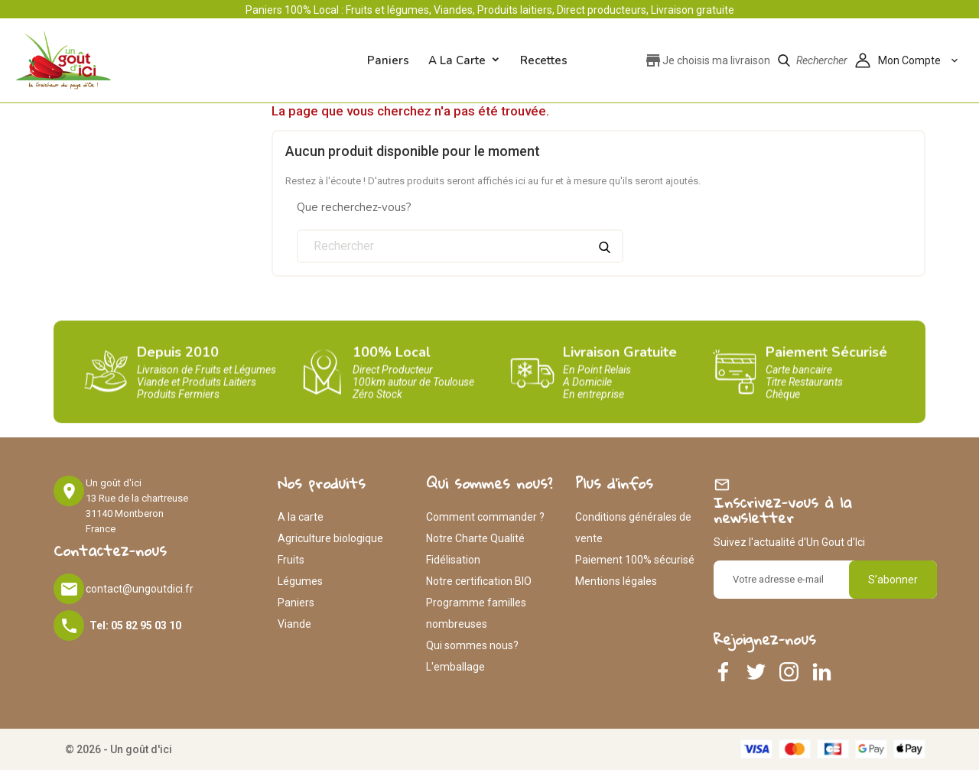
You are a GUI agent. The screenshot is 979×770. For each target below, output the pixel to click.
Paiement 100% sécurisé (634, 560)
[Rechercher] (460, 246)
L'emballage (455, 667)
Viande (294, 624)
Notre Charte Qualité (475, 538)
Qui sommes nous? (472, 645)
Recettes (544, 60)
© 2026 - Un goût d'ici (118, 749)
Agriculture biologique (330, 538)
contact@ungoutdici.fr (140, 589)
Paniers (296, 602)
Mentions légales (616, 581)
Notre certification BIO (479, 581)
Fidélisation (453, 560)
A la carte (457, 60)
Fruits (291, 560)
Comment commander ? (485, 517)
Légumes (300, 581)
